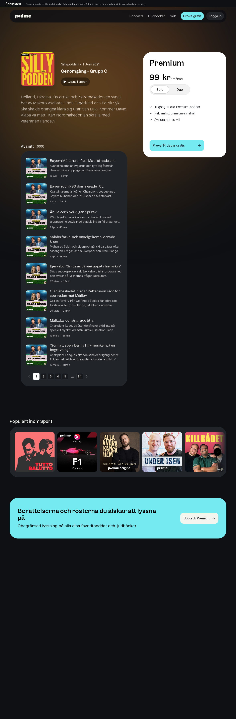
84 (80, 376)
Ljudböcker (156, 16)
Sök (173, 16)
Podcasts (136, 16)
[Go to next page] (87, 376)
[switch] (160, 90)
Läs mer (141, 4)
